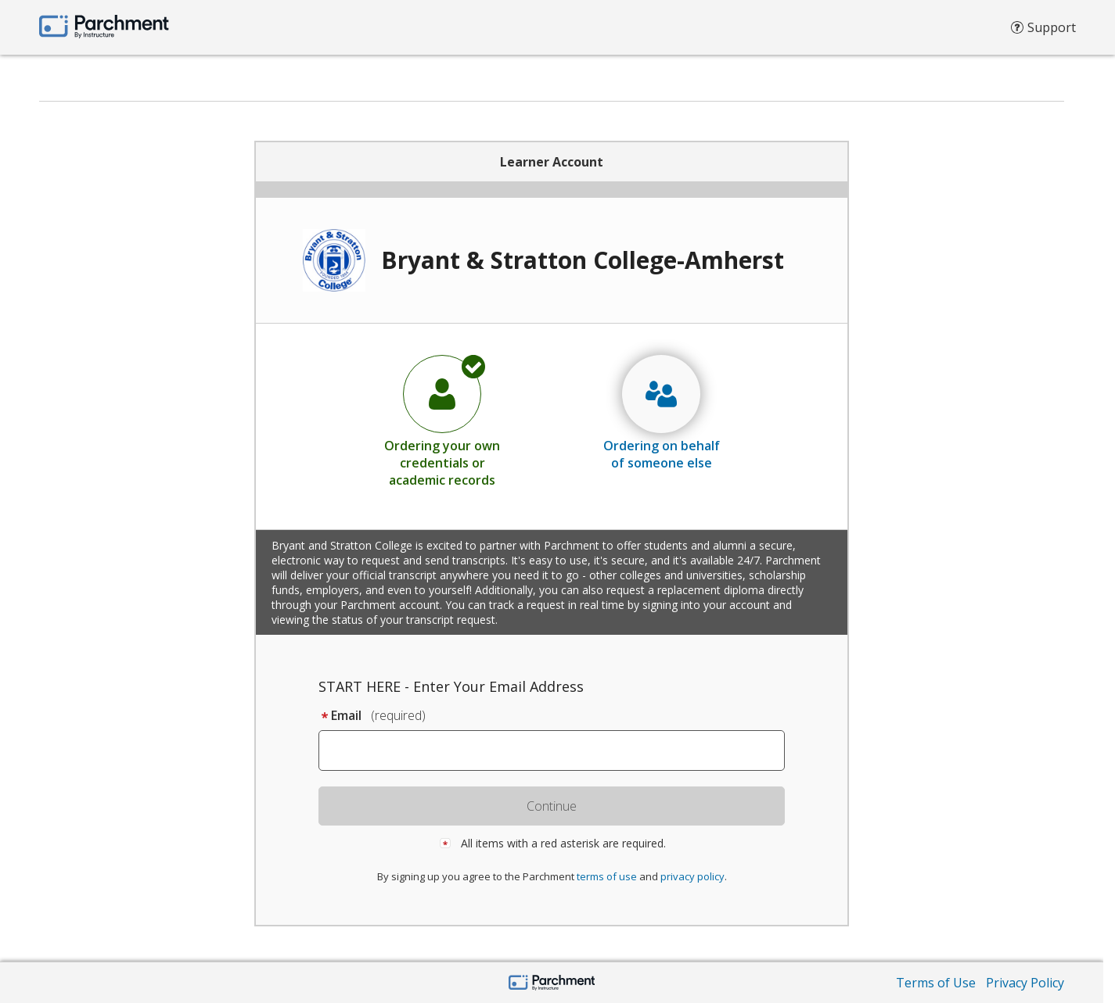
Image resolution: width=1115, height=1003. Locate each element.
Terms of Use (936, 982)
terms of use (607, 876)
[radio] (442, 420)
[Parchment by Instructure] (552, 984)
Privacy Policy (1025, 982)
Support (1043, 31)
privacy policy (692, 876)
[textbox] (559, 750)
